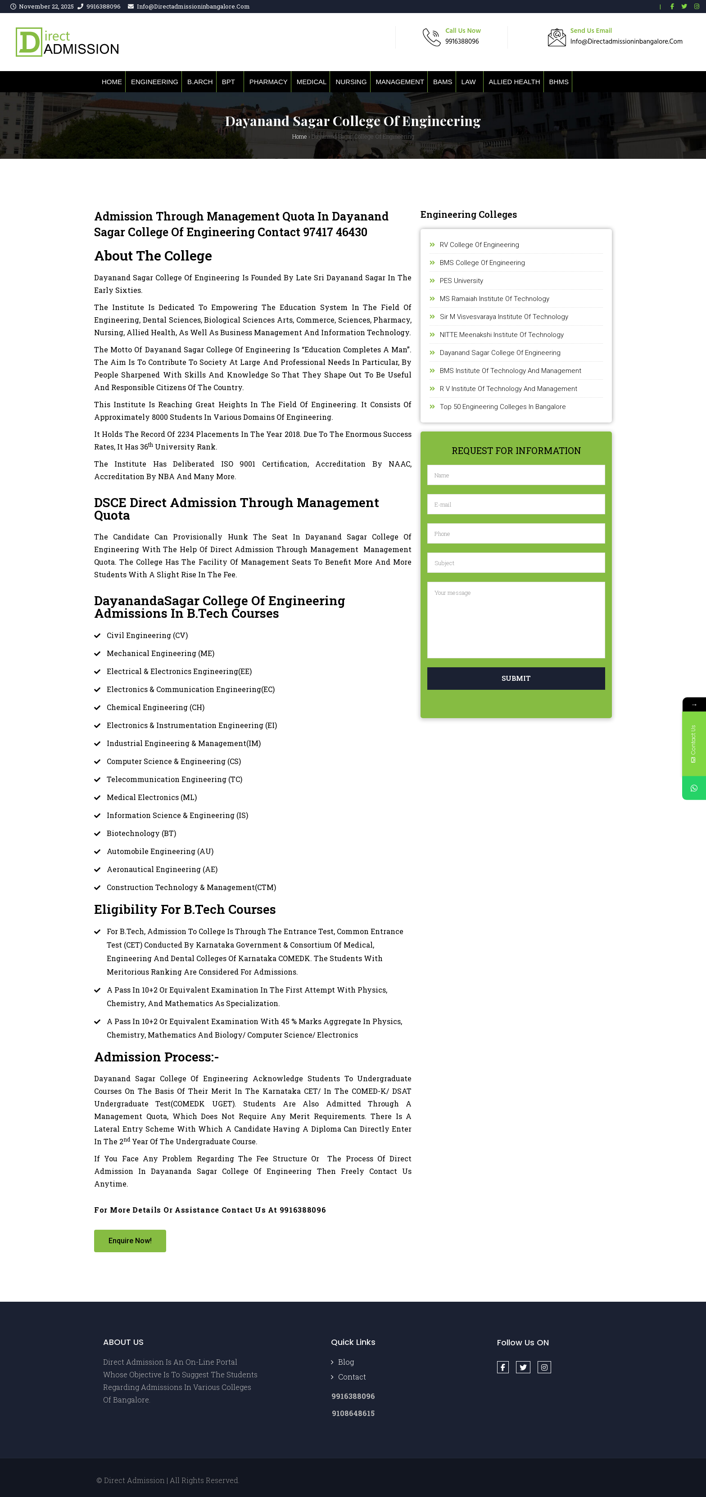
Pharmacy (268, 81)
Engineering (154, 81)
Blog (346, 1362)
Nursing (351, 81)
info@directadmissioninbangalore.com (193, 6)
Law (469, 81)
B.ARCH (200, 81)
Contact (352, 1376)
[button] (130, 1241)
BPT (228, 81)
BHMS (559, 81)
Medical (312, 81)
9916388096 (103, 6)
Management (400, 81)
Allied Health (514, 81)
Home (112, 81)
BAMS (443, 81)
